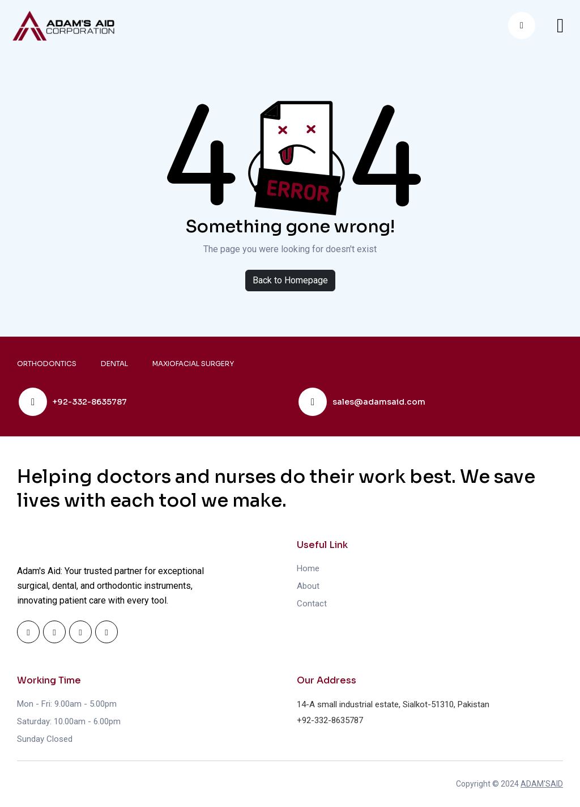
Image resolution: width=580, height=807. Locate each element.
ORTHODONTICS (46, 363)
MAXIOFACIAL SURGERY (193, 363)
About (308, 586)
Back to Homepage (290, 280)
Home (308, 568)
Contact (312, 603)
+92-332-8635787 (90, 402)
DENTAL (114, 363)
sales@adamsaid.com (378, 402)
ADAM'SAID (542, 783)
